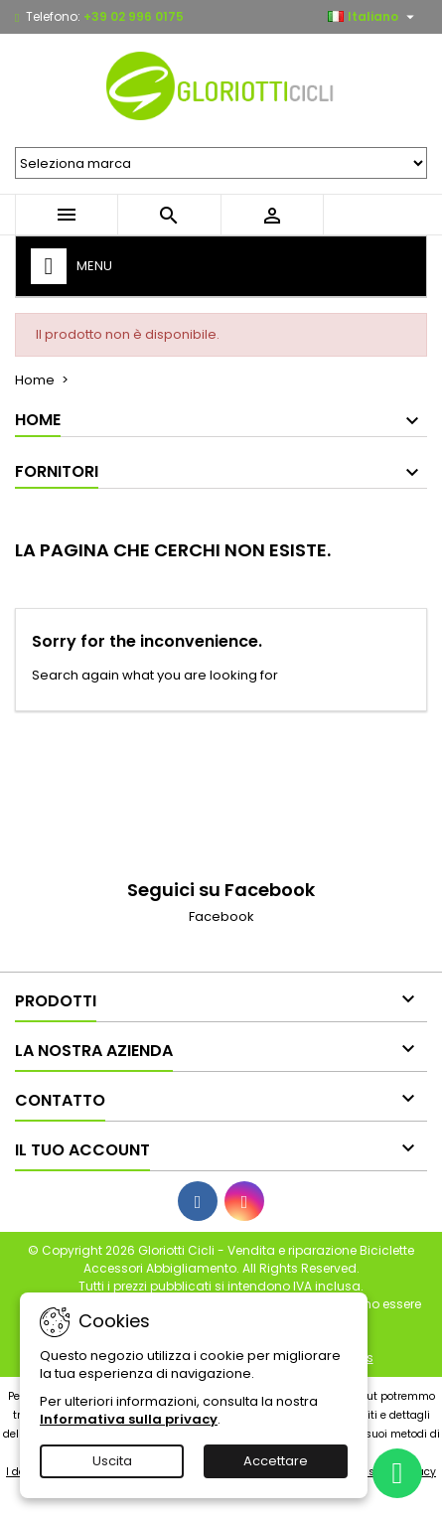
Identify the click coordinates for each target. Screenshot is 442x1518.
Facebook (221, 916)
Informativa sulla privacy (129, 1419)
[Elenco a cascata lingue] (373, 17)
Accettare (275, 1460)
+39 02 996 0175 (133, 16)
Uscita (112, 1460)
